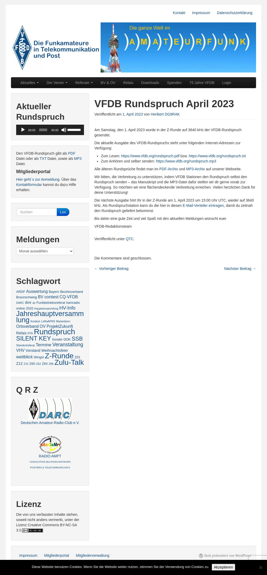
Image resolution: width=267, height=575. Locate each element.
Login (226, 83)
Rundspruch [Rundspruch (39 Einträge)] (54, 331)
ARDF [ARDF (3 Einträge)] (20, 292)
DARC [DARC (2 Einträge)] (20, 302)
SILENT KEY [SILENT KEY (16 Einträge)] (33, 338)
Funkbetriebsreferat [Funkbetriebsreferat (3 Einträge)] (51, 303)
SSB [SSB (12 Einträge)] (77, 339)
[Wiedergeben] (23, 129)
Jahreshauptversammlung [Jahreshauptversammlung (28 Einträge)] (50, 317)
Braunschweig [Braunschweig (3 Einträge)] (26, 297)
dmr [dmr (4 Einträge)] (28, 302)
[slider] (43, 130)
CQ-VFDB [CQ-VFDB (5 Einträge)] (68, 297)
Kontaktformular (29, 185)
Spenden (174, 83)
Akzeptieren (223, 567)
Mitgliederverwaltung (92, 555)
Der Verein (57, 83)
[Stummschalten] (63, 129)
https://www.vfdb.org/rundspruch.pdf (150, 156)
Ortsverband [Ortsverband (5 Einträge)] (27, 326)
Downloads (150, 83)
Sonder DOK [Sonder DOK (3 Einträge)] (61, 339)
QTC (130, 239)
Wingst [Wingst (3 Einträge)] (39, 357)
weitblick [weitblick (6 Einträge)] (24, 356)
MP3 (78, 158)
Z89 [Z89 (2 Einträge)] (51, 363)
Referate (84, 83)
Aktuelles (29, 83)
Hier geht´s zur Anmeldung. (38, 179)
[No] (260, 567)
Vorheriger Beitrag (111, 269)
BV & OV (108, 83)
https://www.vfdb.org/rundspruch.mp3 (186, 161)
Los (63, 212)
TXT (43, 158)
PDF (71, 153)
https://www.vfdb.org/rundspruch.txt (217, 156)
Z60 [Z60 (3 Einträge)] (32, 364)
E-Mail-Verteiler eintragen (203, 205)
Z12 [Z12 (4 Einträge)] (19, 363)
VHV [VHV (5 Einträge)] (20, 350)
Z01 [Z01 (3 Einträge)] (77, 357)
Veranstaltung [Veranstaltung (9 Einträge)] (67, 344)
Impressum (201, 13)
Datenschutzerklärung (234, 13)
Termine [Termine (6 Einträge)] (43, 344)
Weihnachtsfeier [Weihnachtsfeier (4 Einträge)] (54, 350)
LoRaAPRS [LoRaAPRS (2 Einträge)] (48, 321)
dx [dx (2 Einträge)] (34, 302)
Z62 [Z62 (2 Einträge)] (38, 363)
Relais (128, 83)
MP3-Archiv (195, 169)
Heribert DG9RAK (165, 114)
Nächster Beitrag (240, 269)
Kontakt (179, 13)
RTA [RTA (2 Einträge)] (30, 333)
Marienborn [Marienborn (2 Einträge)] (63, 321)
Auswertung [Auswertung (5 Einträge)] (37, 291)
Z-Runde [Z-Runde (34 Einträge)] (59, 356)
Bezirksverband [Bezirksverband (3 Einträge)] (71, 292)
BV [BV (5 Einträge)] (40, 297)
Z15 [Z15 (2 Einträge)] (26, 363)
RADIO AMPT (50, 461)
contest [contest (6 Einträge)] (51, 296)
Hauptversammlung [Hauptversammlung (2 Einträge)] (46, 308)
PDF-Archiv (168, 169)
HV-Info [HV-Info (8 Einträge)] (67, 308)
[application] (50, 130)
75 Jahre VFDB (202, 83)
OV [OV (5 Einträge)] (43, 326)
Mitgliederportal (56, 555)
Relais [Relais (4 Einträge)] (21, 333)
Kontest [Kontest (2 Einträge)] (35, 321)
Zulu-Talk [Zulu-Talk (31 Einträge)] (69, 362)
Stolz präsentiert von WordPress (227, 556)
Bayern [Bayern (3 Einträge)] (54, 292)
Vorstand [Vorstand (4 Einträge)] (33, 350)
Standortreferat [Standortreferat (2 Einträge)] (25, 345)
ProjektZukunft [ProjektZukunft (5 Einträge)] (60, 326)
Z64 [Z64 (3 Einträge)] (45, 364)
